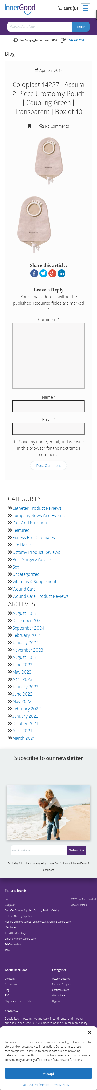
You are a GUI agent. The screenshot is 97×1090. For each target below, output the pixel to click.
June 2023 (22, 664)
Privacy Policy (60, 1085)
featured (21, 530)
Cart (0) (68, 8)
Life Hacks (22, 545)
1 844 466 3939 (75, 40)
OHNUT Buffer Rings (15, 933)
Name (48, 397)
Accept (48, 1073)
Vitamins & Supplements (35, 581)
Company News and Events (38, 515)
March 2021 (23, 738)
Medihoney (10, 927)
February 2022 (26, 709)
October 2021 (25, 723)
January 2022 (25, 716)
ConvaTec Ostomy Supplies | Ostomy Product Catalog (32, 910)
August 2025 (24, 613)
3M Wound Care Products (84, 899)
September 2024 (28, 628)
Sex (15, 567)
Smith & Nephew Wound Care (20, 938)
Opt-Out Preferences (36, 1085)
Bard (7, 899)
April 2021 (22, 731)
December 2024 (27, 620)
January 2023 (25, 687)
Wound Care (24, 589)
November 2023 (27, 650)
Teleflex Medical (13, 944)
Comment (48, 319)
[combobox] (40, 27)
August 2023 (24, 657)
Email (48, 419)
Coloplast (10, 905)
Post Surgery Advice (31, 559)
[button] (89, 1032)
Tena (7, 950)
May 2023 (21, 672)
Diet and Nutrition (29, 523)
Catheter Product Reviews (37, 508)
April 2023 (22, 679)
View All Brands (79, 905)
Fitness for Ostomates (33, 537)
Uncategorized (26, 574)
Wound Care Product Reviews (40, 596)
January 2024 (25, 642)
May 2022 (22, 701)
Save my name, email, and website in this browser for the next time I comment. (50, 448)
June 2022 (22, 694)
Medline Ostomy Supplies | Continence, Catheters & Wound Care (38, 921)
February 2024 (26, 635)
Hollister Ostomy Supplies (18, 916)
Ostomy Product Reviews (36, 552)
